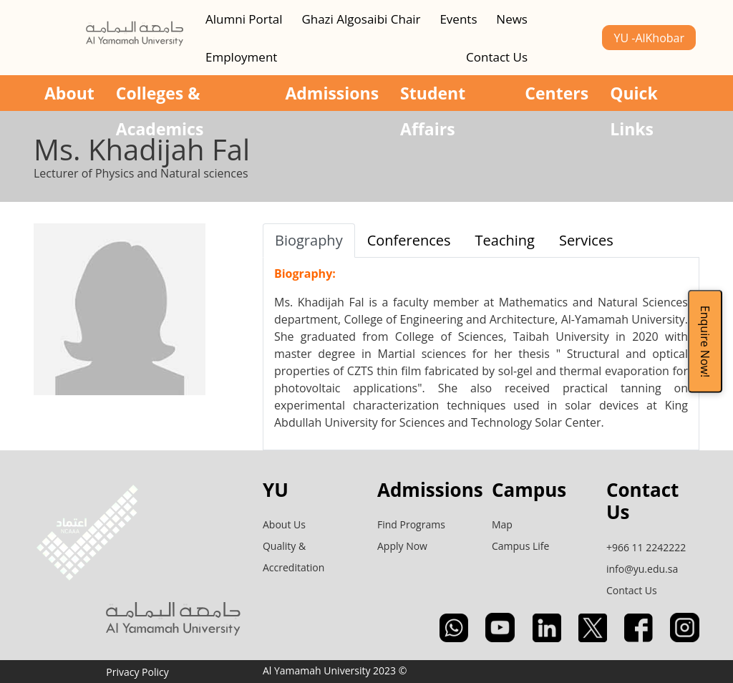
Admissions (332, 93)
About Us (284, 524)
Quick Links (634, 96)
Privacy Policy (137, 672)
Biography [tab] (309, 240)
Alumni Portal (244, 19)
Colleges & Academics (160, 96)
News (512, 19)
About (69, 93)
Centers (556, 93)
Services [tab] (586, 240)
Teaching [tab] (505, 240)
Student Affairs (432, 96)
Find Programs (411, 524)
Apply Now (402, 546)
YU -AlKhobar (648, 38)
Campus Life (520, 546)
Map (502, 524)
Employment (241, 57)
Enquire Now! (705, 341)
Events (458, 19)
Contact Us (497, 57)
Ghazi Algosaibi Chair (360, 19)
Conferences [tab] (409, 240)
